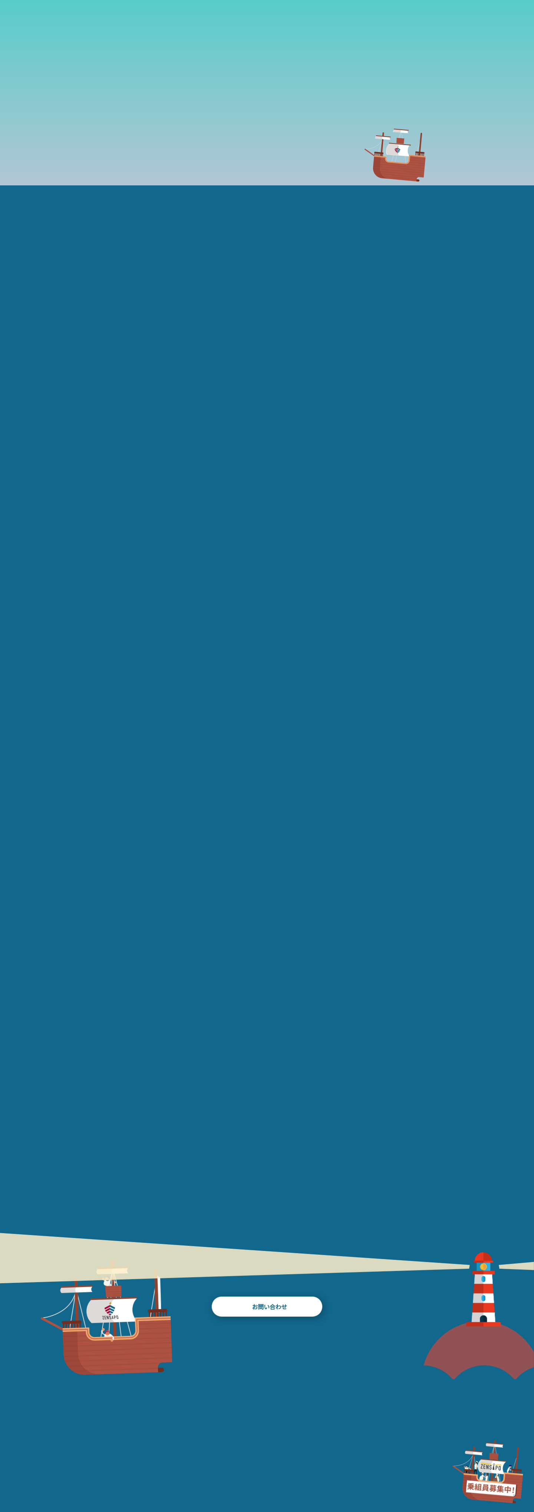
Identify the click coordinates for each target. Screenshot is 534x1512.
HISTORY (199, 22)
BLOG (272, 22)
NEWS (335, 22)
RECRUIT (430, 1476)
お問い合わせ (267, 1307)
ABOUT (156, 22)
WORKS (238, 22)
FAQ (376, 22)
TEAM (304, 22)
